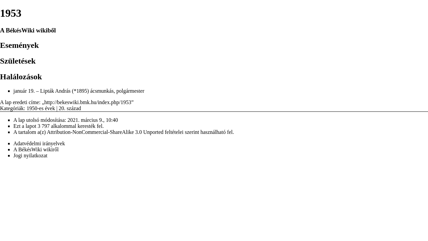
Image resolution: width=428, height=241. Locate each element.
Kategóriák (12, 108)
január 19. (24, 91)
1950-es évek (41, 108)
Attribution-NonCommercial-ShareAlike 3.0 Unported (105, 132)
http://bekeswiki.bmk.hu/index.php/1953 (87, 102)
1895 (81, 91)
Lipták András (55, 91)
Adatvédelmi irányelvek (39, 143)
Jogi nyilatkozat (30, 155)
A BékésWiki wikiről (36, 149)
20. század (70, 108)
